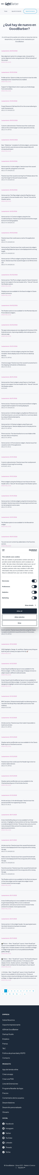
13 (9, 994)
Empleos (5, 1039)
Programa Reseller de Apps (12, 1088)
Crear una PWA (8, 1079)
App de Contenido (16, 11)
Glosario (5, 1112)
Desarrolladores (8, 1103)
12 (6, 994)
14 (13, 994)
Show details (29, 605)
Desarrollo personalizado (12, 1107)
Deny (19, 623)
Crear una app (7, 1074)
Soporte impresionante (11, 1025)
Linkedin (7, 1143)
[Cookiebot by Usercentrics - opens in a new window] (29, 550)
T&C (4, 1048)
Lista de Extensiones (10, 1084)
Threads (7, 1147)
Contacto (6, 1058)
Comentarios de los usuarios (13, 1098)
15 (16, 994)
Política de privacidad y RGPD (13, 1053)
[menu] (2, 4)
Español (21, 1168)
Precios (5, 1093)
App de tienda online (10, 1069)
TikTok (6, 1152)
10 (33, 991)
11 (2, 994)
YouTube (7, 1138)
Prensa (5, 1044)
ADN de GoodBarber (10, 1029)
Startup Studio (8, 1034)
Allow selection (19, 617)
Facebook (8, 1124)
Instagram (7, 1128)
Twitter (6, 1133)
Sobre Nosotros (8, 1020)
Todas (5, 11)
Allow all (19, 611)
